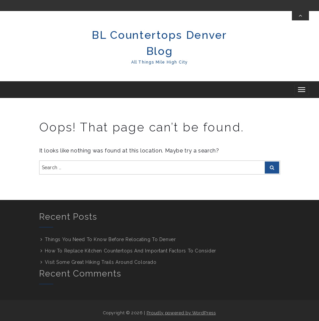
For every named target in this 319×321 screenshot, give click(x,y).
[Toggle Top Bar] (300, 15)
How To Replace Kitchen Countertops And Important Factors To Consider (131, 250)
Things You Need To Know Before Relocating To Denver (110, 239)
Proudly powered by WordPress (181, 312)
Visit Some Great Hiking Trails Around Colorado (101, 262)
